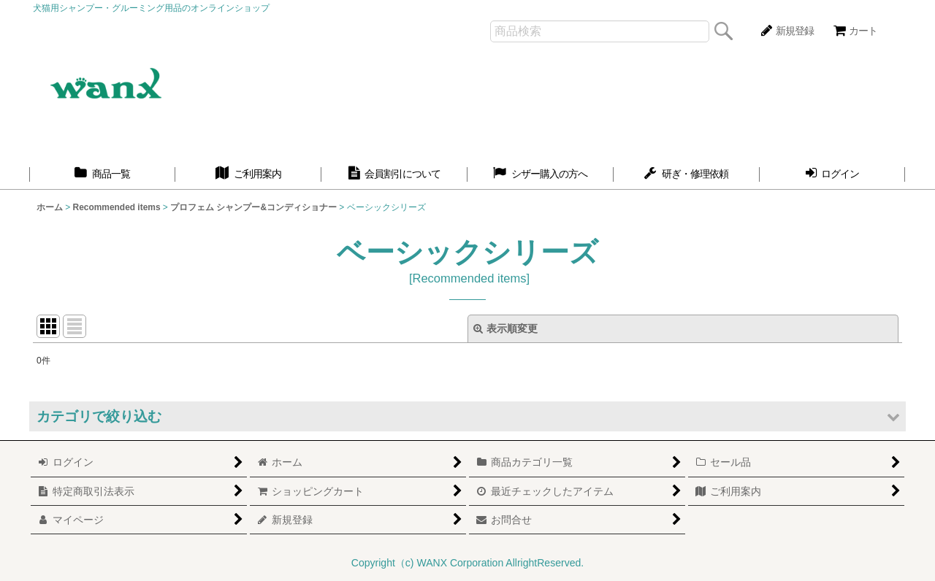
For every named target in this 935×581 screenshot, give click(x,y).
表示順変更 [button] (505, 328)
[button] (467, 416)
